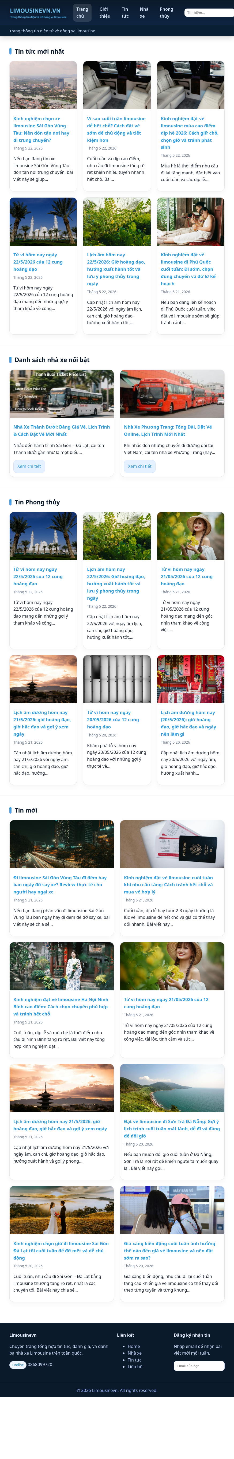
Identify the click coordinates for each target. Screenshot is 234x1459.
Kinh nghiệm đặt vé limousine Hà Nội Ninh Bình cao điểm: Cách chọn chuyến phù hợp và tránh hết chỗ (60, 1006)
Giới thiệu (105, 12)
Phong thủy (166, 12)
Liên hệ (135, 1367)
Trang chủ (82, 12)
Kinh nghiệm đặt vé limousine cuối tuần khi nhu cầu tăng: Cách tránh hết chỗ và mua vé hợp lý (168, 884)
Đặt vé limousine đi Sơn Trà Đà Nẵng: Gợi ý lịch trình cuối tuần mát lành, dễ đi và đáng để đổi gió (172, 1128)
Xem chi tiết (29, 466)
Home (134, 1346)
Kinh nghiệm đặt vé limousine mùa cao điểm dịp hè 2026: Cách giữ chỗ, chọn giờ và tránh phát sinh (190, 132)
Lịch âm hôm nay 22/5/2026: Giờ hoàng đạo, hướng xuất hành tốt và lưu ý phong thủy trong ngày (116, 269)
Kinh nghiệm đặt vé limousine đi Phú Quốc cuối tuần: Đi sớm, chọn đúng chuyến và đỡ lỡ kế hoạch (188, 269)
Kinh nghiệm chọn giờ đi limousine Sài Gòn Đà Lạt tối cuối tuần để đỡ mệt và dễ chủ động (61, 1250)
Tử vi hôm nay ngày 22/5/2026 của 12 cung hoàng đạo (38, 262)
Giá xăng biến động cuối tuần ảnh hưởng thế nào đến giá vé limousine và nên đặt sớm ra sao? (169, 1250)
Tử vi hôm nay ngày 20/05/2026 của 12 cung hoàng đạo (113, 719)
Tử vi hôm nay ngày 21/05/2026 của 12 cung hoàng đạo (187, 576)
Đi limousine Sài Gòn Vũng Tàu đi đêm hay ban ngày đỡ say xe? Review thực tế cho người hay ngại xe (60, 884)
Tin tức (125, 12)
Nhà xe (144, 12)
